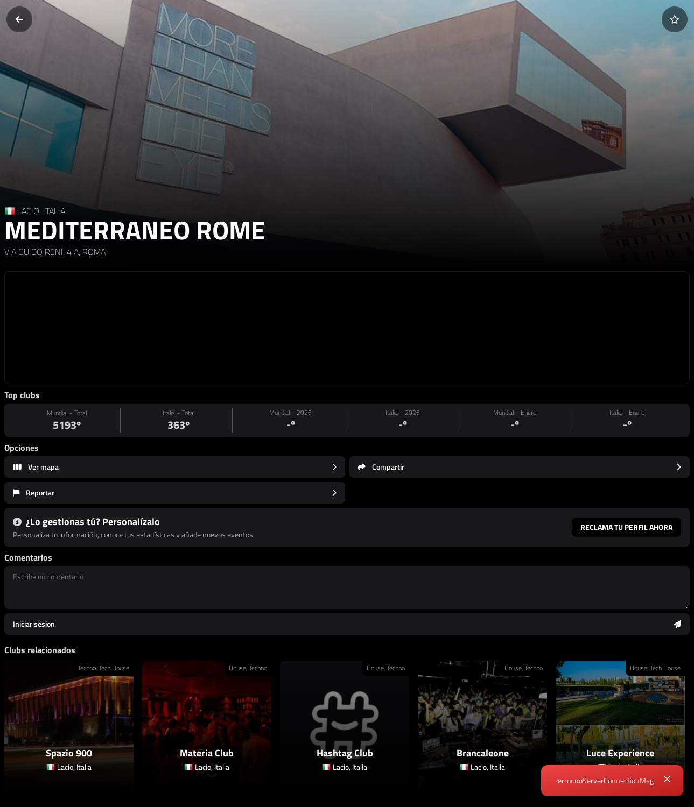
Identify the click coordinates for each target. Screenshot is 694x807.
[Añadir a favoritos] (675, 19)
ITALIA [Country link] (54, 210)
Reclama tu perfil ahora (626, 527)
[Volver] (19, 19)
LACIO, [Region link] (30, 210)
